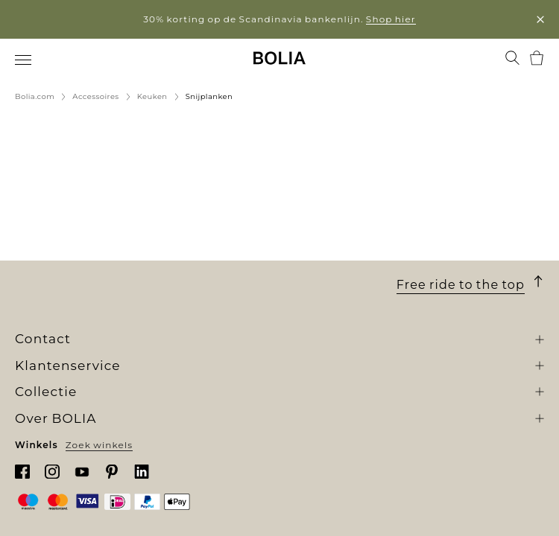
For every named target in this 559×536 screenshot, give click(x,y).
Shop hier (391, 19)
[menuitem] (24, 59)
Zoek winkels (99, 444)
